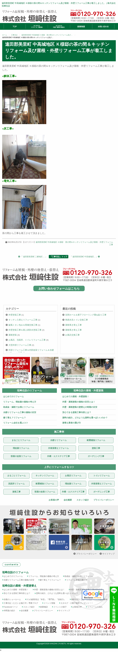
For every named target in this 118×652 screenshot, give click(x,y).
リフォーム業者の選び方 (76, 580)
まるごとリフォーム (21, 440)
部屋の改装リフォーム (21, 456)
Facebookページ (11, 607)
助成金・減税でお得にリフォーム (18, 407)
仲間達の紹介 (9, 610)
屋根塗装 (13, 335)
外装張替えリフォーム (58, 448)
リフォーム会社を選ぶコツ (15, 423)
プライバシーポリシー (103, 500)
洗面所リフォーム (16, 484)
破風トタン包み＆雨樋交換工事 (23, 325)
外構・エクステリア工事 (58, 456)
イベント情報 (49, 603)
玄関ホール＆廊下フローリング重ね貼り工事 (85, 315)
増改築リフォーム (21, 448)
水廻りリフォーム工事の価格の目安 (19, 412)
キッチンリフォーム (45, 476)
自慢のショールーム (12, 599)
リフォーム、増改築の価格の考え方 (19, 402)
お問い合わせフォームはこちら (59, 288)
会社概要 (67, 500)
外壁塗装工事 (15, 315)
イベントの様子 (60, 607)
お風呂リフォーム (73, 476)
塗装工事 (96, 448)
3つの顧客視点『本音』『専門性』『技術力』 (46, 599)
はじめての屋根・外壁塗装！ (75, 396)
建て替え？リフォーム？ (14, 417)
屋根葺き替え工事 (73, 325)
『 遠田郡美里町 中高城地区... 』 (85, 257)
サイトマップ (107, 554)
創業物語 (44, 607)
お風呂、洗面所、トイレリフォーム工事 (27, 340)
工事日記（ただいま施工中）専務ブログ (21, 603)
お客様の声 (53, 500)
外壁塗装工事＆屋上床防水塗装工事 (25, 330)
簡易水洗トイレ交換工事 (76, 320)
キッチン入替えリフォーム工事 (23, 320)
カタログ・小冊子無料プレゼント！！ (77, 603)
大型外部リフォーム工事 (20, 345)
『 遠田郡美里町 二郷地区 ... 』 (32, 257)
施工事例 (59, 431)
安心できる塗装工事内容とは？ (76, 412)
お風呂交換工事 (72, 335)
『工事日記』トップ (58, 257)
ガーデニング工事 (96, 456)
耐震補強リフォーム (96, 440)
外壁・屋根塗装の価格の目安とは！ (78, 402)
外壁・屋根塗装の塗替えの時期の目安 (79, 407)
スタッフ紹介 (82, 500)
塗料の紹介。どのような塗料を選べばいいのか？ (85, 417)
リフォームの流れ (95, 607)
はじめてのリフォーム (13, 396)
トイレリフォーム (101, 476)
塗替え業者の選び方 (71, 423)
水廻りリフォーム (58, 440)
